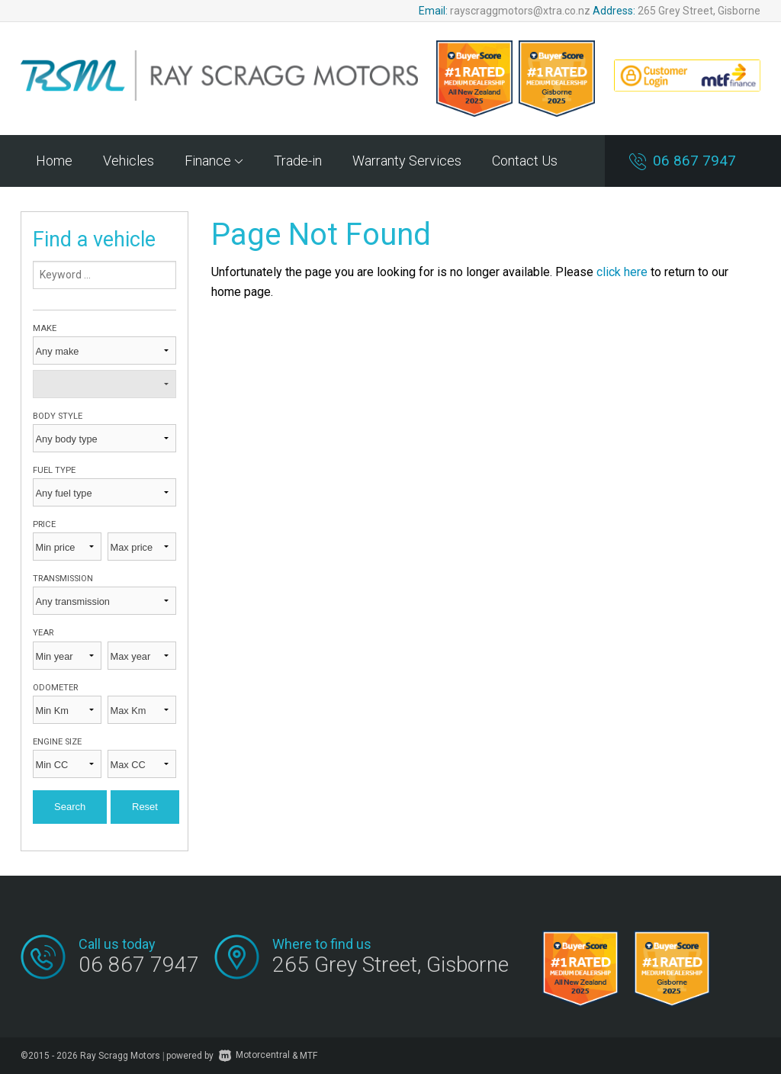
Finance (214, 161)
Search (69, 806)
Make (44, 328)
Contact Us (525, 161)
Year (43, 633)
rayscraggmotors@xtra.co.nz (520, 11)
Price (44, 524)
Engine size (57, 742)
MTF (308, 1055)
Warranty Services (406, 161)
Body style (57, 416)
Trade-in (298, 161)
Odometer (55, 688)
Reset (145, 806)
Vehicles (128, 161)
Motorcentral (254, 1055)
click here (622, 272)
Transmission (63, 579)
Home (54, 161)
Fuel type (54, 470)
